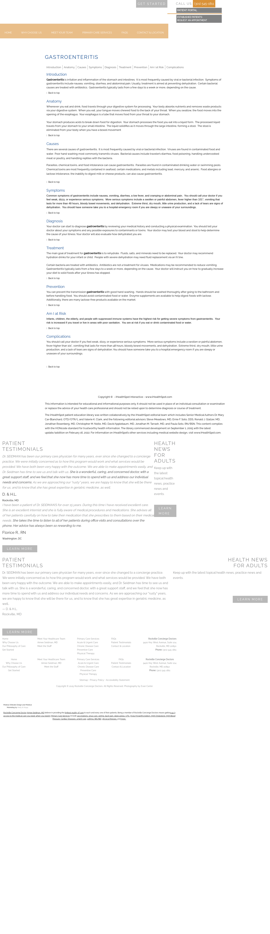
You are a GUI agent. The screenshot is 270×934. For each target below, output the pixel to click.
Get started (152, 4)
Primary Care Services (97, 34)
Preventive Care (85, 650)
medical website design (173, 432)
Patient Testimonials (121, 642)
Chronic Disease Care (88, 646)
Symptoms (95, 67)
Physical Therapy (86, 653)
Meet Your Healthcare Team (51, 639)
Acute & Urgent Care (87, 642)
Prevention (140, 67)
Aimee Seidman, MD (47, 642)
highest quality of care (74, 713)
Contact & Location (150, 34)
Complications (175, 67)
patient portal (187, 10)
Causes (81, 67)
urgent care (81, 719)
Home (8, 34)
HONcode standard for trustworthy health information (87, 428)
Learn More (20, 549)
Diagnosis (110, 67)
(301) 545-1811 (204, 4)
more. (123, 719)
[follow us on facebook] (174, 3)
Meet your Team (62, 34)
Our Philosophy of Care (14, 646)
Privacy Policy (97, 680)
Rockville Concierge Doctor (14, 713)
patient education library (79, 414)
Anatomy (69, 67)
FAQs (125, 34)
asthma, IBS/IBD (94, 719)
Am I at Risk (157, 67)
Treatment (125, 67)
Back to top (54, 93)
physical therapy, (109, 719)
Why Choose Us (31, 34)
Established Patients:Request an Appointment (192, 19)
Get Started (8, 650)
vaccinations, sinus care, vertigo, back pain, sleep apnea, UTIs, (103, 716)
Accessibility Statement (118, 680)
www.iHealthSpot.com (158, 396)
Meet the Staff (44, 646)
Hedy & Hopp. (23, 707)
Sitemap (84, 680)
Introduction (53, 67)
